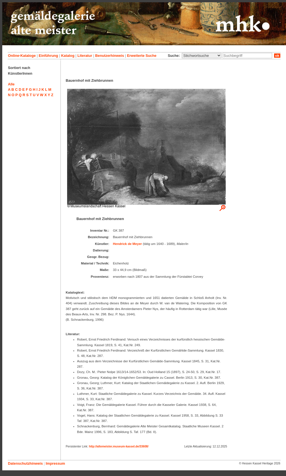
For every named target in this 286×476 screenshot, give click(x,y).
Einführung (48, 55)
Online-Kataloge (22, 55)
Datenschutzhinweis (25, 463)
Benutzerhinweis (109, 55)
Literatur (84, 55)
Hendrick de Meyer (127, 243)
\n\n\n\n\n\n (201, 55)
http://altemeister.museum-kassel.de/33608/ (118, 446)
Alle (11, 84)
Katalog (67, 55)
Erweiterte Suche (141, 55)
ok (277, 55)
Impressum (55, 463)
